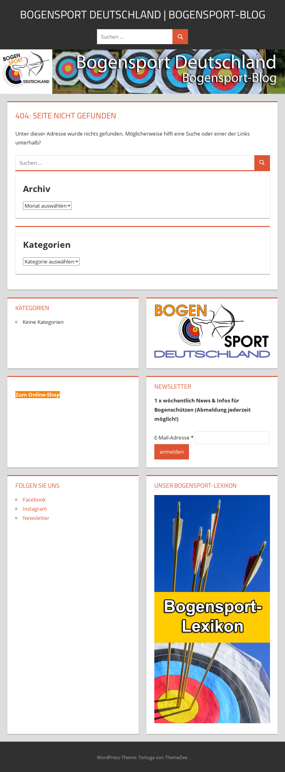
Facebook (34, 499)
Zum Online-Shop (37, 394)
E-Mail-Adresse (174, 437)
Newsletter (36, 517)
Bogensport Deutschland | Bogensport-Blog (142, 14)
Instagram (35, 508)
